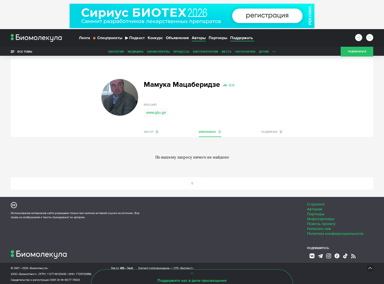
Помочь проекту (321, 222)
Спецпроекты (107, 38)
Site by (122, 266)
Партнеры (218, 38)
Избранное (210, 130)
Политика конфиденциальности (335, 232)
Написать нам (319, 227)
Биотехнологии (170, 52)
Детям (229, 52)
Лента (84, 38)
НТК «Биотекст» (183, 266)
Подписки (272, 130)
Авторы (199, 38)
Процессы (147, 52)
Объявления (177, 38)
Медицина (101, 52)
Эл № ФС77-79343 (68, 278)
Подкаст (135, 38)
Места (192, 52)
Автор (151, 130)
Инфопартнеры (320, 218)
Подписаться (357, 52)
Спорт (261, 52)
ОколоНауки (211, 52)
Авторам (314, 208)
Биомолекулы (124, 52)
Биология (81, 52)
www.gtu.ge (156, 111)
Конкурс (155, 38)
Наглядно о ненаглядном (290, 52)
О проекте (316, 203)
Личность (245, 52)
